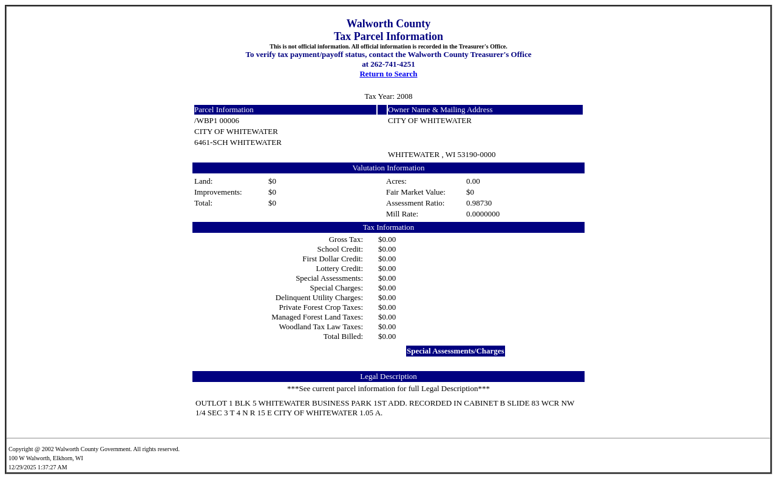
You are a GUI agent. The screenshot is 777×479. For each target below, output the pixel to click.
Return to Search (388, 73)
